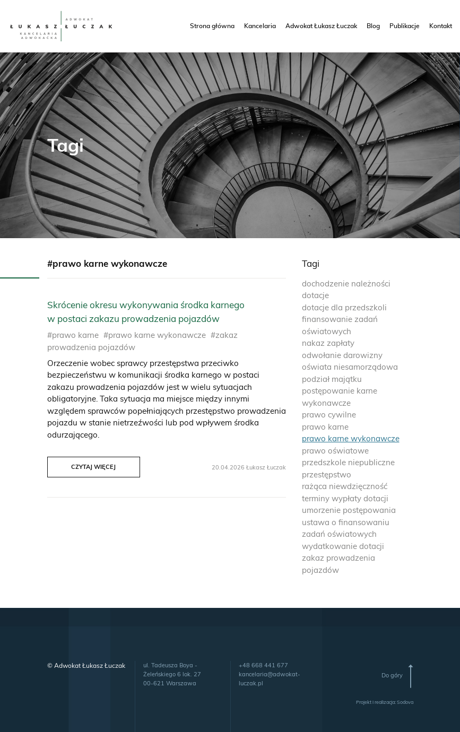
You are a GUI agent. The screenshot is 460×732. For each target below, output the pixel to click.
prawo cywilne (329, 414)
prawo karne (325, 427)
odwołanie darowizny (342, 355)
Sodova (405, 702)
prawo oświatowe (335, 451)
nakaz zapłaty (328, 343)
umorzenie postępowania (349, 510)
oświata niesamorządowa (350, 367)
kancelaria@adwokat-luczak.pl (269, 678)
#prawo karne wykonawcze (154, 335)
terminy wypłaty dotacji (345, 498)
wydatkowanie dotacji (343, 546)
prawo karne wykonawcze (351, 438)
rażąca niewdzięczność (344, 486)
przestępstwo (326, 474)
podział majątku (332, 379)
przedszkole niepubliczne (348, 462)
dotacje (315, 295)
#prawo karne (73, 335)
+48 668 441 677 (263, 665)
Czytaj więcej (93, 466)
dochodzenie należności (346, 283)
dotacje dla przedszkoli (344, 307)
